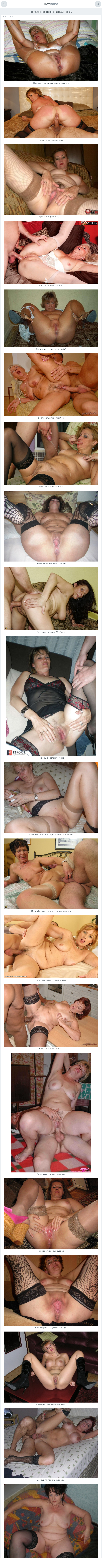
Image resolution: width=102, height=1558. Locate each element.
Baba (51, 4)
